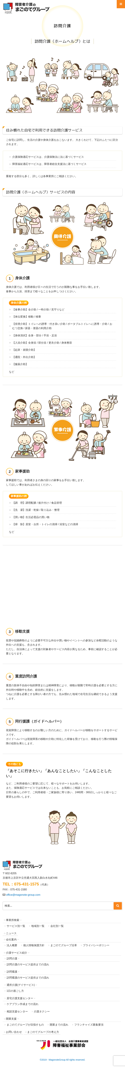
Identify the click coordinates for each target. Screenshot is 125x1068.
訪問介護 (12, 958)
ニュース (11, 933)
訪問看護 (12, 971)
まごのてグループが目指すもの (25, 1024)
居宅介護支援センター (20, 998)
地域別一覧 (37, 926)
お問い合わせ (14, 1032)
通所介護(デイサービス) (21, 984)
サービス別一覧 (16, 926)
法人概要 (12, 945)
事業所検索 (12, 920)
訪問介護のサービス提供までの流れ (28, 964)
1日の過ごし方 (15, 990)
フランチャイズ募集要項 (88, 1024)
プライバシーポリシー (96, 945)
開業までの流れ (59, 1024)
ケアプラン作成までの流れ (22, 1004)
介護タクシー (42, 1011)
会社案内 (11, 939)
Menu (121, 5)
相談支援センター (17, 1011)
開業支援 (11, 1018)
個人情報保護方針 (33, 945)
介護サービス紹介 (16, 952)
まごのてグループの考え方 (43, 1032)
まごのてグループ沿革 (63, 945)
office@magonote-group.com (23, 894)
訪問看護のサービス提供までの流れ (28, 977)
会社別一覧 (57, 926)
